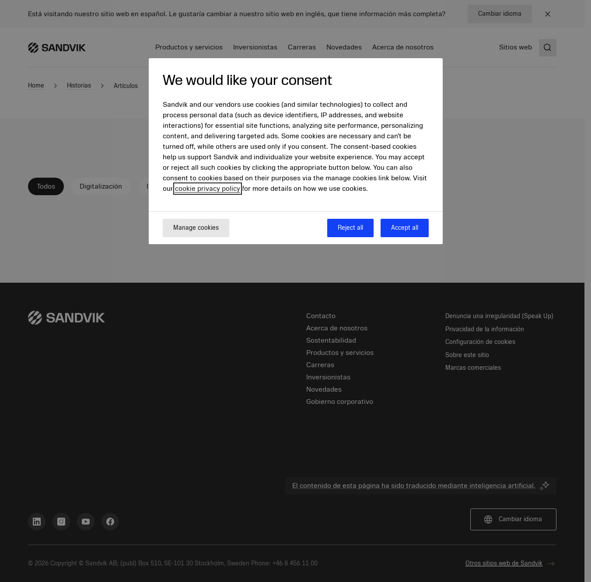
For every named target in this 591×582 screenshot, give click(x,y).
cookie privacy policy (207, 188)
